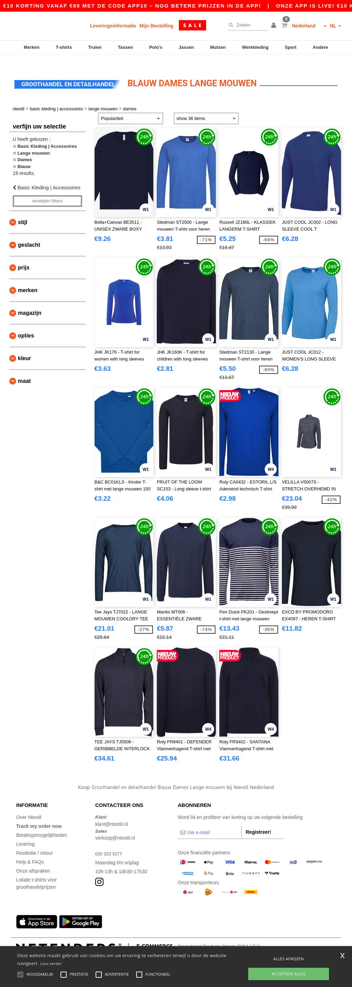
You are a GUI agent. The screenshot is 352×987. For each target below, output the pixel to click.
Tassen (125, 47)
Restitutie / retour (34, 843)
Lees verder (51, 963)
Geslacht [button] (29, 234)
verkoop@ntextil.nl (115, 828)
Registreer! (258, 822)
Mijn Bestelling (157, 26)
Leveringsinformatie (113, 26)
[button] (274, 26)
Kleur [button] (24, 348)
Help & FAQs (30, 852)
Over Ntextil (28, 807)
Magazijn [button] (29, 303)
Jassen (186, 47)
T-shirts (64, 47)
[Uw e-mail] (209, 822)
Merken (32, 47)
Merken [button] (27, 280)
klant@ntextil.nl (111, 814)
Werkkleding (255, 47)
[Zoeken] (246, 25)
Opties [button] (26, 325)
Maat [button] (24, 371)
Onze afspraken (33, 861)
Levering (25, 834)
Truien (94, 47)
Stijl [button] (23, 212)
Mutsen (218, 47)
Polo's (156, 47)
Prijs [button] (24, 257)
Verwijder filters (47, 190)
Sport (290, 47)
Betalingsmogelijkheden (41, 825)
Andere (320, 47)
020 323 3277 (110, 843)
